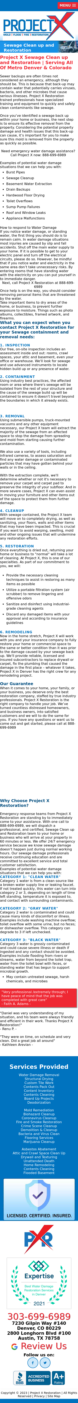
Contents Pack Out (39, 1087)
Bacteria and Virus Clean (39, 1134)
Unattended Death (39, 1161)
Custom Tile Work (39, 1083)
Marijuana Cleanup (39, 1142)
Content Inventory (39, 1091)
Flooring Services (39, 1138)
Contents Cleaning (39, 1095)
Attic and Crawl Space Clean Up (39, 1153)
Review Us (39, 1346)
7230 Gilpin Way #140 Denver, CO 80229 (39, 1326)
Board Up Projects (39, 1099)
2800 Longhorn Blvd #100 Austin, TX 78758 (39, 1336)
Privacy (39, 1396)
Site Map (54, 1396)
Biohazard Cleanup (39, 1114)
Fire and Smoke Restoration (39, 1122)
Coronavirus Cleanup (39, 1118)
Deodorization (39, 1103)
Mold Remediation (39, 1110)
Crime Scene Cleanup (39, 1126)
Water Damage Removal (39, 1075)
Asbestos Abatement (39, 1149)
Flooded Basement (39, 1173)
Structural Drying (39, 1079)
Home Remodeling (39, 1165)
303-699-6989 (39, 1316)
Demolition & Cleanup (39, 1130)
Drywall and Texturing (39, 1157)
